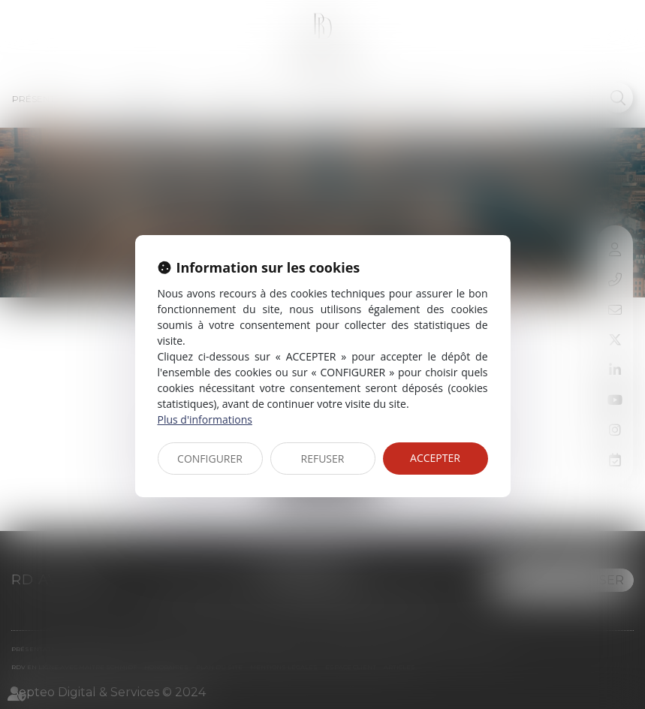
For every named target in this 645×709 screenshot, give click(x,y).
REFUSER (323, 458)
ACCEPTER (435, 458)
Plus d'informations (205, 419)
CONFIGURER (210, 458)
